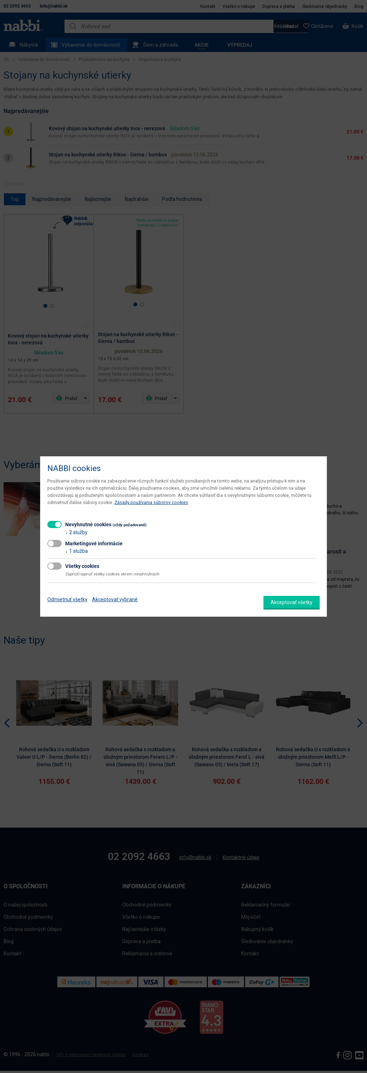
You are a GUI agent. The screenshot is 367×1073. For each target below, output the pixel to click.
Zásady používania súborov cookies (151, 502)
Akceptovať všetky (292, 602)
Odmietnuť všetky (67, 599)
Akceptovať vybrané (115, 599)
